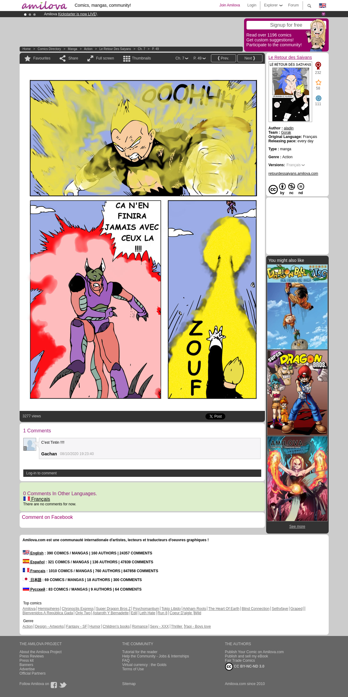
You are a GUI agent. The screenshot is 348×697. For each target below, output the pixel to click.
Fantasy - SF (76, 626)
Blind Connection (256, 609)
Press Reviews (32, 656)
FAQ (126, 660)
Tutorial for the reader (140, 652)
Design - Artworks (49, 626)
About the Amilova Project (41, 652)
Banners (26, 665)
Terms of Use (133, 669)
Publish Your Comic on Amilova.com (254, 652)
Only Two (83, 613)
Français (36, 499)
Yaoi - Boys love (198, 626)
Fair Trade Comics (240, 660)
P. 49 (155, 49)
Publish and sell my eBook (246, 656)
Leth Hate (147, 613)
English (33, 553)
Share (73, 58)
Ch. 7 (141, 49)
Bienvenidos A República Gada (48, 613)
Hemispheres (49, 609)
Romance (140, 626)
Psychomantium (146, 609)
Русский (34, 589)
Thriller (177, 626)
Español (34, 562)
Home (27, 49)
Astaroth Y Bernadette (111, 613)
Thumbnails (141, 58)
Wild (197, 613)
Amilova (29, 609)
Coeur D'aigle (181, 613)
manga (72, 49)
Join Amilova (229, 5)
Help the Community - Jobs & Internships (155, 656)
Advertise (27, 669)
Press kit (27, 660)
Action (88, 49)
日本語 (32, 580)
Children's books (116, 626)
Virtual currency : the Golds (144, 665)
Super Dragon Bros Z (113, 609)
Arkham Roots (194, 609)
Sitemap (129, 684)
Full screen (105, 58)
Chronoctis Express (78, 609)
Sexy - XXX (159, 626)
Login (251, 5)
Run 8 (162, 613)
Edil (134, 613)
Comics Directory (49, 49)
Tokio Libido (171, 609)
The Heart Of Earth (223, 609)
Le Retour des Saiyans (115, 49)
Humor (95, 626)
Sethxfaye (280, 609)
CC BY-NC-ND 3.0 (245, 667)
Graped (296, 609)
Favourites (42, 58)
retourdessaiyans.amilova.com (293, 173)
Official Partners (33, 673)
